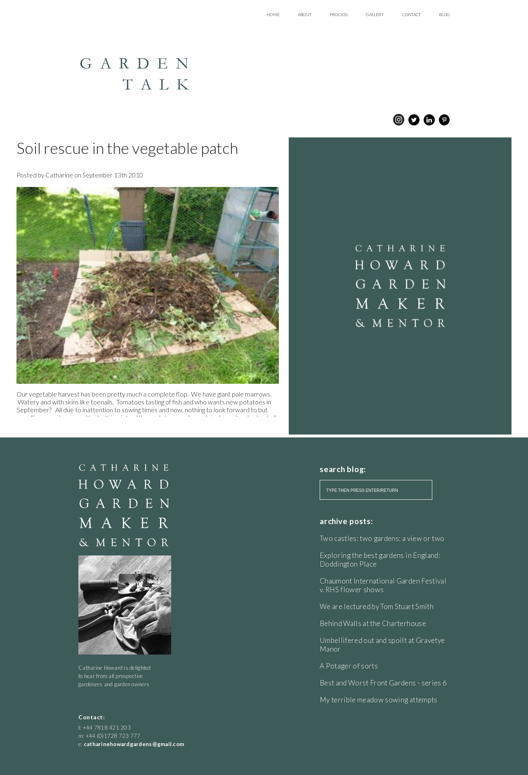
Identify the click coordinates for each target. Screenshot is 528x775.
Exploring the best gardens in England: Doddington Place (380, 559)
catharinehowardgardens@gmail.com (134, 744)
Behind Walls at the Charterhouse (373, 623)
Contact (411, 14)
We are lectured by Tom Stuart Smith (377, 606)
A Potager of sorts (349, 666)
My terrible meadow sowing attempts (379, 699)
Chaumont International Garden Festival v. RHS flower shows (383, 585)
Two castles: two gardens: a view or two (382, 538)
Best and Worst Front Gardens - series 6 (383, 682)
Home (273, 14)
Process (339, 14)
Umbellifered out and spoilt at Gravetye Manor (382, 644)
